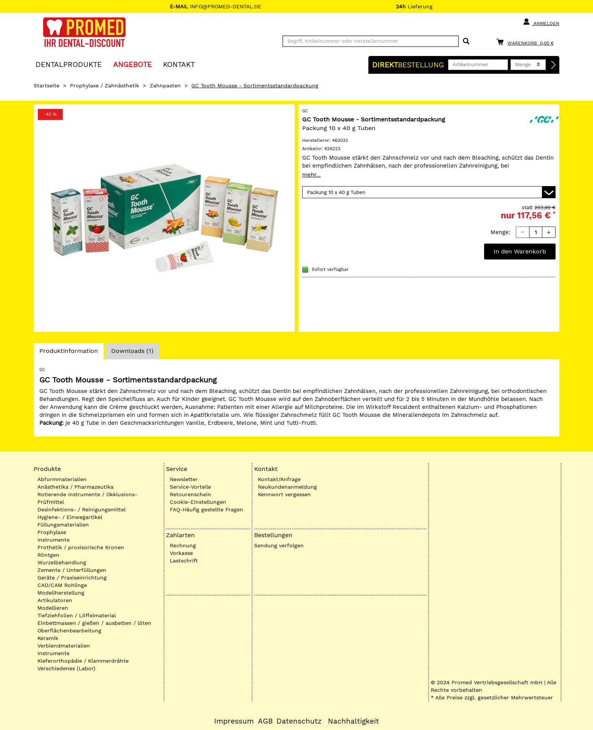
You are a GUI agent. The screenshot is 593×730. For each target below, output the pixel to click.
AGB (265, 721)
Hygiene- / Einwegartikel (69, 517)
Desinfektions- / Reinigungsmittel (81, 509)
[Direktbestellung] (553, 65)
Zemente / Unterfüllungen (71, 570)
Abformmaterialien (62, 479)
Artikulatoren (54, 600)
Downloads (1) (132, 350)
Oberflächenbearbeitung (69, 630)
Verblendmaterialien (63, 646)
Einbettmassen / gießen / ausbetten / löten (94, 623)
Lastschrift (184, 561)
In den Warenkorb (520, 251)
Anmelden (541, 22)
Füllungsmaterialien (63, 525)
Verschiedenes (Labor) (66, 668)
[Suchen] (466, 41)
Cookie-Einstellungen (198, 502)
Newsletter (184, 479)
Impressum (234, 721)
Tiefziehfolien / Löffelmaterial (76, 615)
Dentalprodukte (69, 64)
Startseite (46, 85)
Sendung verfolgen (279, 545)
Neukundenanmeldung (287, 487)
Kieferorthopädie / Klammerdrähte (83, 661)
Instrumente (53, 540)
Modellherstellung (60, 593)
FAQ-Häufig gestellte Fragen (206, 509)
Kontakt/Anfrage (279, 479)
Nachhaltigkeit (353, 721)
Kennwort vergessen (284, 494)
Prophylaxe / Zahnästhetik (104, 85)
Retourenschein (190, 494)
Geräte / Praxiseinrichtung (72, 578)
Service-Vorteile (190, 487)
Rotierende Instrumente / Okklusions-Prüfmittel (87, 498)
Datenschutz (298, 721)
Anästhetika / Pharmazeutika (75, 487)
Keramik (47, 638)
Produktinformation (68, 352)
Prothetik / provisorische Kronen (80, 547)
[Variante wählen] (429, 192)
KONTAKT (179, 64)
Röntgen (48, 555)
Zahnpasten (165, 85)
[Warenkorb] (527, 41)
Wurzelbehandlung (61, 562)
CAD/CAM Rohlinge (62, 585)
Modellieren (52, 608)
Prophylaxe (51, 532)
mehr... (311, 174)
